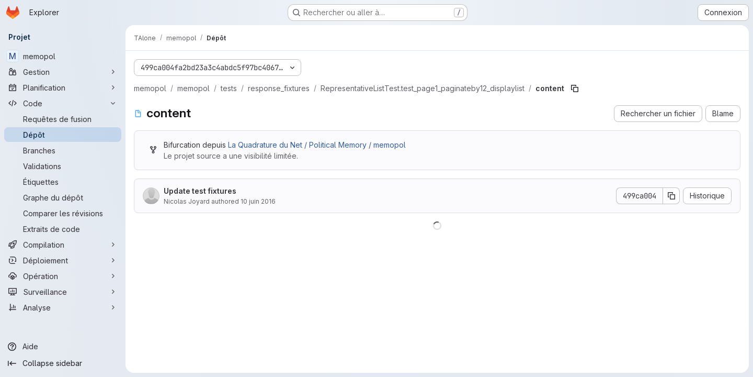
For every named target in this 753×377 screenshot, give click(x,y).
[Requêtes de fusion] (62, 119)
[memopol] (62, 56)
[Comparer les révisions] (62, 213)
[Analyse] (62, 307)
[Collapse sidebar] (62, 363)
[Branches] (62, 150)
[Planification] (62, 87)
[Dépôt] (62, 134)
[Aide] (62, 346)
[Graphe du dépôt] (62, 197)
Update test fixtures (200, 190)
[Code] (62, 103)
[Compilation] (62, 244)
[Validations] (62, 166)
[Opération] (62, 276)
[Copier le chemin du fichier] (574, 88)
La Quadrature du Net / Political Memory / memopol (317, 144)
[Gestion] (62, 71)
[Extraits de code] (62, 228)
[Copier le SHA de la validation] (671, 195)
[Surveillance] (62, 291)
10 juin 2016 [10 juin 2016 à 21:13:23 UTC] (258, 201)
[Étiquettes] (62, 181)
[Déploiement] (62, 260)
